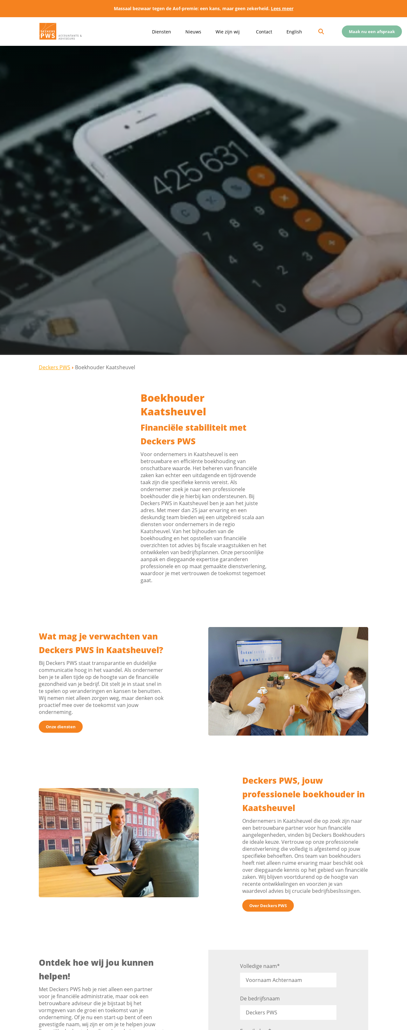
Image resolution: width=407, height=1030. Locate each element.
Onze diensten (61, 727)
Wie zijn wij (228, 32)
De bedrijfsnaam (288, 1005)
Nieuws (193, 32)
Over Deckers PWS (268, 905)
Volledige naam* (288, 973)
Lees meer (282, 8)
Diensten (161, 32)
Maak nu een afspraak (372, 31)
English (294, 32)
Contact (264, 32)
